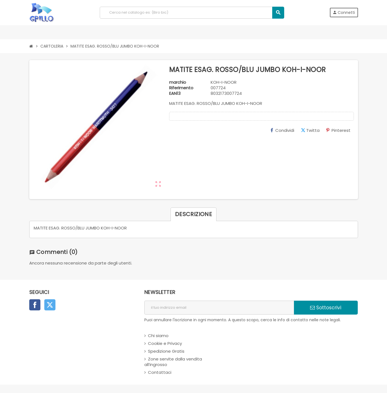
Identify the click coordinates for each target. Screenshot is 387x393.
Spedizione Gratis (166, 351)
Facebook (34, 304)
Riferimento (181, 88)
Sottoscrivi (325, 307)
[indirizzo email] (219, 308)
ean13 (175, 93)
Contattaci (159, 372)
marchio (177, 82)
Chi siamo (158, 335)
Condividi (282, 130)
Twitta (310, 130)
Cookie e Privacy (165, 343)
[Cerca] (192, 13)
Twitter (49, 304)
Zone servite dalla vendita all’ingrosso (173, 361)
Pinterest (338, 130)
